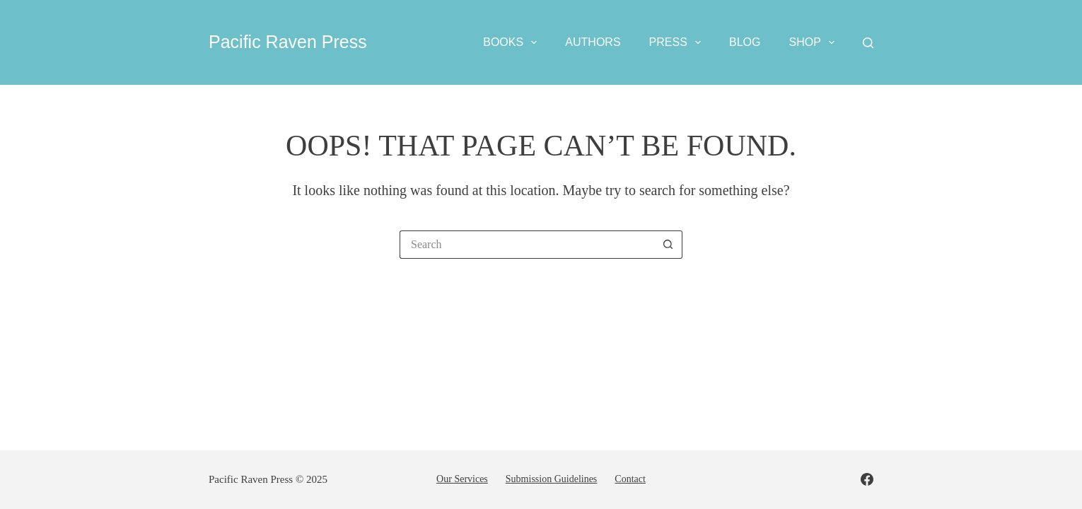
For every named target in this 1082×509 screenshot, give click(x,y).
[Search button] (668, 244)
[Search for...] (527, 244)
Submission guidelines (552, 479)
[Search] (868, 42)
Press (677, 42)
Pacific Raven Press (288, 42)
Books (512, 42)
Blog (744, 42)
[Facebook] (867, 479)
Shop (814, 42)
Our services (462, 479)
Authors (592, 42)
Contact (630, 479)
